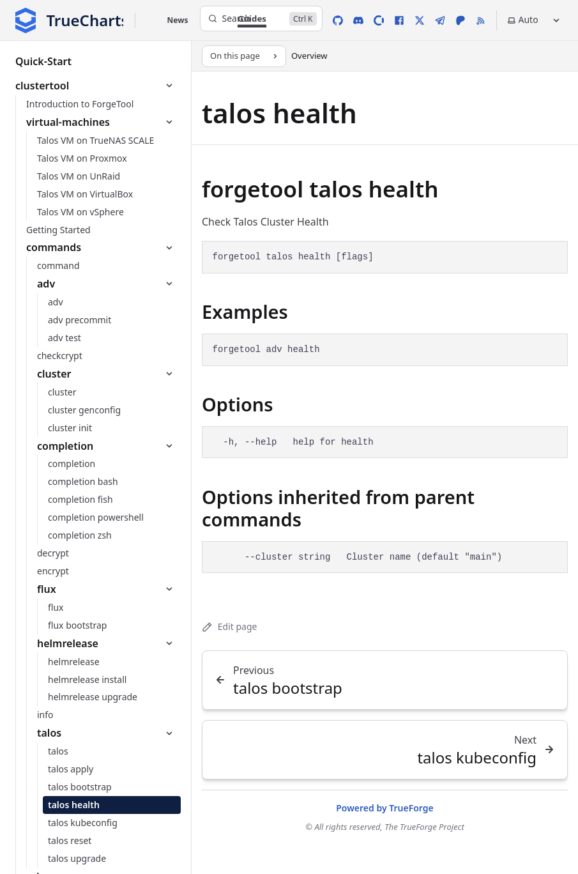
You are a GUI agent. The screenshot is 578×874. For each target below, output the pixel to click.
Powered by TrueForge (385, 808)
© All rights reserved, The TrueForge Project (384, 826)
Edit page (229, 626)
